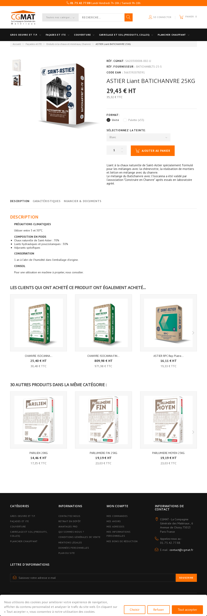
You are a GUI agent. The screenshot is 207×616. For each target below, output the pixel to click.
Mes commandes (117, 515)
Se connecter (160, 17)
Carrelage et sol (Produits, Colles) (124, 34)
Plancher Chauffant (172, 34)
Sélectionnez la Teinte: (127, 130)
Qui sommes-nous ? (71, 531)
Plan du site (66, 553)
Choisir (134, 610)
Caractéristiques (46, 201)
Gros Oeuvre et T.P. (23, 515)
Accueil (17, 44)
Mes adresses (116, 526)
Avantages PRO (68, 526)
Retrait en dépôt (69, 521)
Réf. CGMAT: (115, 61)
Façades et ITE (56, 34)
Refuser (158, 610)
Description (20, 201)
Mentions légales (70, 542)
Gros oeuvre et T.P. (24, 34)
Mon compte (117, 506)
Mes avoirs (114, 521)
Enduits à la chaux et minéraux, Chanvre (68, 44)
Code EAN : (115, 72)
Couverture (82, 34)
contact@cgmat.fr (181, 550)
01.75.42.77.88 (170, 543)
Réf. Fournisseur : (121, 66)
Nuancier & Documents (82, 201)
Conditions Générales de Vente (79, 537)
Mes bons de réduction (122, 541)
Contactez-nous (69, 515)
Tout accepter (187, 610)
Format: (113, 115)
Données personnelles (73, 547)
